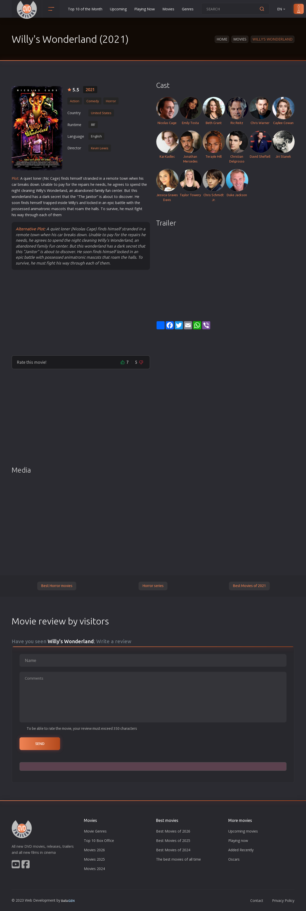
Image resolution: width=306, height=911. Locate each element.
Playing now (238, 840)
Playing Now (144, 9)
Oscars (234, 859)
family (99, 190)
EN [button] (281, 9)
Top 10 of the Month (85, 9)
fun (108, 190)
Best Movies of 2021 (249, 586)
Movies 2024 (94, 868)
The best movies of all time (178, 859)
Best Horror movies (56, 586)
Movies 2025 (94, 859)
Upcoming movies (243, 831)
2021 (90, 89)
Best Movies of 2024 (173, 849)
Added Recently (241, 849)
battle (120, 202)
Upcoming (118, 9)
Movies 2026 (94, 849)
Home (222, 39)
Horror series (153, 586)
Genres (188, 9)
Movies (168, 9)
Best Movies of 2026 (173, 831)
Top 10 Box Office (99, 840)
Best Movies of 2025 (173, 840)
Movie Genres (95, 831)
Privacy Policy (283, 900)
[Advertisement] (81, 312)
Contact (256, 900)
